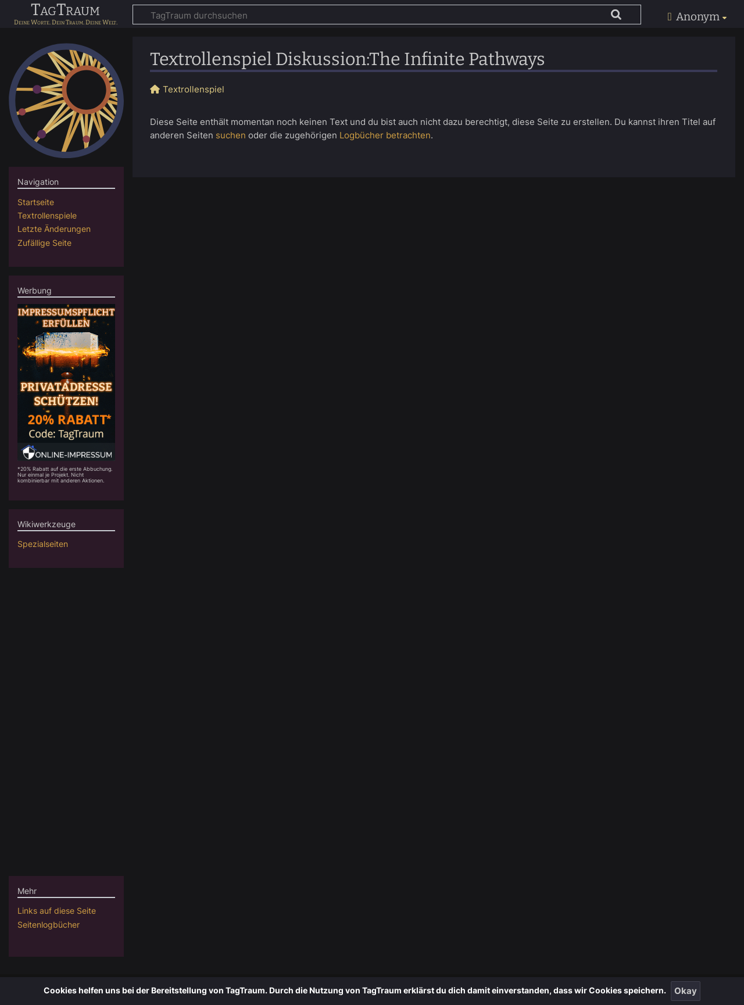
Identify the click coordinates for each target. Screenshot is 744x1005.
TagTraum (65, 10)
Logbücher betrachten (385, 135)
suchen (231, 135)
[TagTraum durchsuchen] (387, 14)
